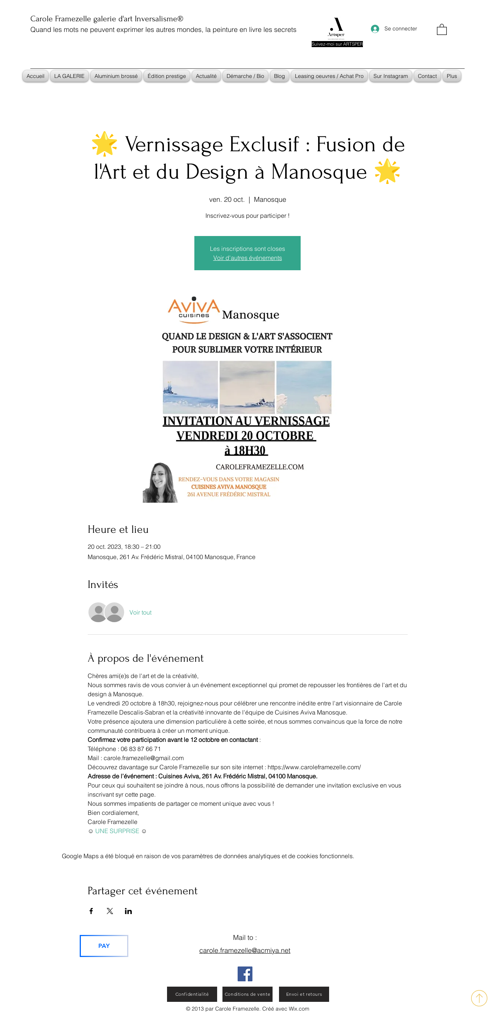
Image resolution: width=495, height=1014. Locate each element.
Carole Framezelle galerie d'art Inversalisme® (106, 18)
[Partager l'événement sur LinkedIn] (128, 911)
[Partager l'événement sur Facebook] (91, 911)
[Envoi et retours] (304, 994)
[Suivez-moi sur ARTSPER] (337, 44)
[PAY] (104, 946)
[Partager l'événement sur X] (110, 911)
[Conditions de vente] (247, 994)
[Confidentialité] (192, 994)
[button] (442, 29)
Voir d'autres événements (247, 257)
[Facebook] (245, 973)
